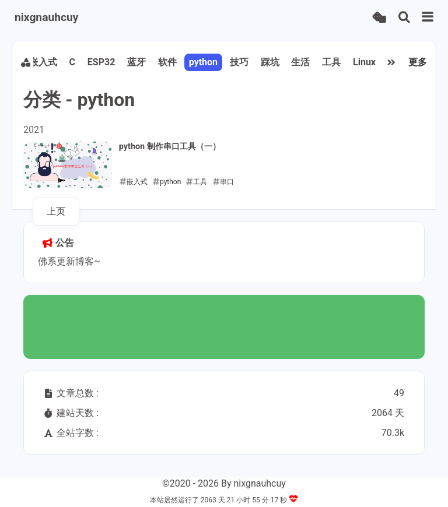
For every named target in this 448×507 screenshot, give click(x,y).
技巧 (239, 62)
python (203, 62)
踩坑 (270, 62)
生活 (300, 62)
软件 (167, 62)
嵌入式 (43, 62)
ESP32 (102, 62)
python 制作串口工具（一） (169, 147)
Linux (364, 62)
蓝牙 (136, 62)
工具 (331, 62)
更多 (417, 62)
